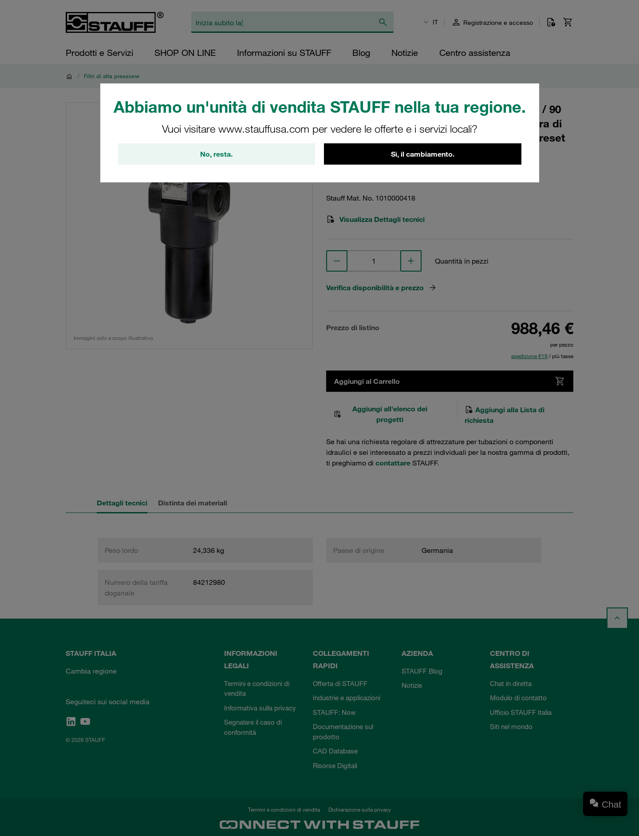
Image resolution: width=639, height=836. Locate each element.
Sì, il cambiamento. (422, 154)
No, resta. (216, 154)
